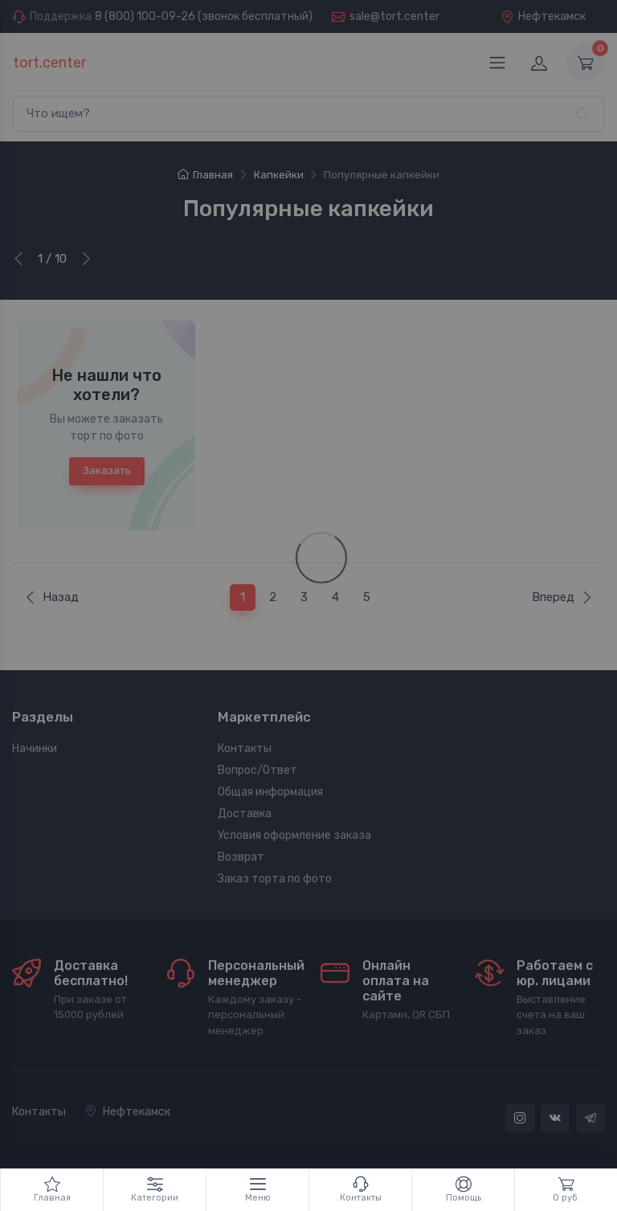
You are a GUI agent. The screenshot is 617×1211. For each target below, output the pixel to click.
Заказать (107, 470)
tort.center (49, 63)
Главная (205, 175)
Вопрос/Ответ (257, 770)
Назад (51, 597)
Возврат (241, 857)
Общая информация (270, 792)
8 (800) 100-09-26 (145, 16)
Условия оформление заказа (294, 835)
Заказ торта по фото (275, 879)
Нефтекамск (543, 16)
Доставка (245, 813)
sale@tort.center (394, 16)
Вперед (562, 597)
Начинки (34, 748)
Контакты (245, 748)
